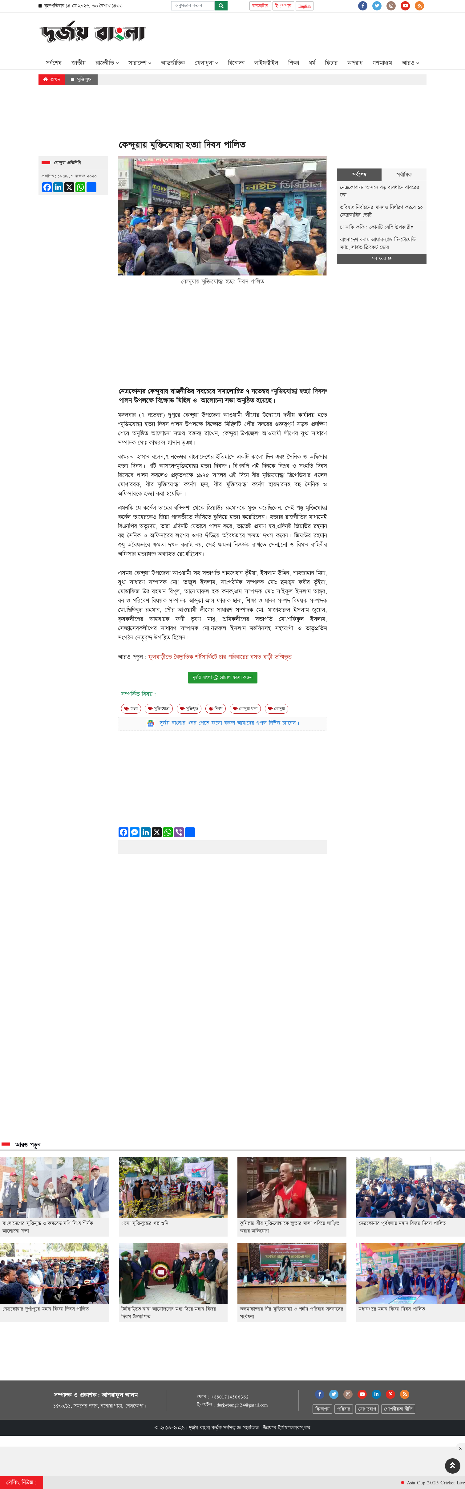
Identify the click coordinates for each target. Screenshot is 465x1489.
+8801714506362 (230, 1396)
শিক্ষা (293, 63)
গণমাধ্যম (382, 63)
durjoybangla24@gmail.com (242, 1404)
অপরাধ (354, 63)
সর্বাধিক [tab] (404, 175)
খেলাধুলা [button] (206, 63)
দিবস (215, 709)
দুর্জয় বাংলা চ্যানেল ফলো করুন (223, 677)
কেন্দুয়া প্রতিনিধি (67, 163)
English (304, 6)
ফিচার (331, 63)
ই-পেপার (283, 6)
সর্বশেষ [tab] (359, 175)
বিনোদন (236, 63)
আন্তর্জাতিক (173, 63)
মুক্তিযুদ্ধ (81, 79)
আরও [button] (410, 63)
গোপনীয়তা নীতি (398, 1409)
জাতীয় (78, 63)
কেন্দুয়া (276, 709)
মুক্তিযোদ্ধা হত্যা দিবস (299, 391)
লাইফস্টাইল (266, 63)
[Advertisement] (314, 32)
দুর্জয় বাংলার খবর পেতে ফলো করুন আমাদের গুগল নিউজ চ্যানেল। (230, 723)
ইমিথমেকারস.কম (294, 1428)
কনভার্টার (260, 6)
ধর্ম (312, 63)
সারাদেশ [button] (139, 63)
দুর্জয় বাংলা (199, 1428)
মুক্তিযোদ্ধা (158, 709)
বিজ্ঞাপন (322, 1409)
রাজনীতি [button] (107, 63)
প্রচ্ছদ (51, 79)
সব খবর (381, 258)
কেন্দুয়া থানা (245, 709)
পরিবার (343, 1409)
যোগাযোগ (367, 1409)
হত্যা (130, 709)
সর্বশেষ (54, 63)
